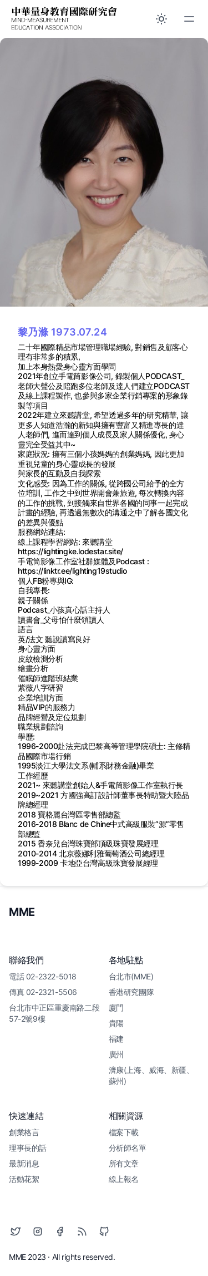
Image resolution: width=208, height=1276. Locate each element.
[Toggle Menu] (189, 19)
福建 (116, 1038)
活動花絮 (24, 1179)
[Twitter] (15, 1231)
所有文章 (124, 1163)
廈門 (116, 1007)
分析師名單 (127, 1147)
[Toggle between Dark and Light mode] (161, 19)
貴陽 (116, 1023)
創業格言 (24, 1132)
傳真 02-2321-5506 (43, 992)
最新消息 (24, 1163)
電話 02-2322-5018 (43, 976)
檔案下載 (124, 1132)
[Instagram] (38, 1231)
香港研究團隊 (131, 992)
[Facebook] (60, 1231)
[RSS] (82, 1231)
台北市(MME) (131, 976)
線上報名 (124, 1179)
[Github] (104, 1231)
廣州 (116, 1054)
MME (22, 912)
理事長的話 (28, 1147)
